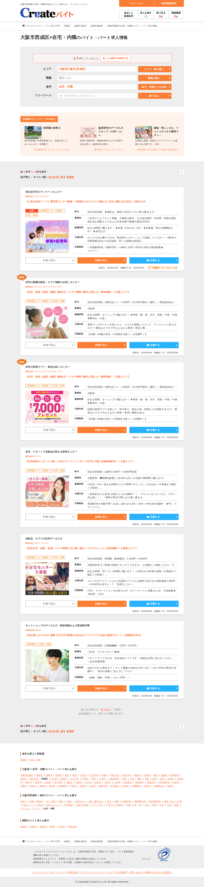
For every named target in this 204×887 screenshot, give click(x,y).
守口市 (88, 782)
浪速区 (104, 775)
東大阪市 (115, 786)
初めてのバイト (53, 805)
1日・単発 (51, 801)
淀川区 (54, 779)
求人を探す (146, 13)
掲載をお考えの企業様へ (159, 872)
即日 (109, 801)
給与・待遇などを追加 (154, 87)
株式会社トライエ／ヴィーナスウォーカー (44, 287)
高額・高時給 (36, 801)
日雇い (69, 801)
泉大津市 (58, 782)
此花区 (58, 775)
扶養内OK (127, 801)
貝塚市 (79, 782)
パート (37, 808)
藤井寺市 (103, 786)
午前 (162, 805)
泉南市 (126, 786)
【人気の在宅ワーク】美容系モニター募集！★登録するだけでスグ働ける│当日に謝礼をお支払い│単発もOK (85, 201)
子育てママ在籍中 (114, 805)
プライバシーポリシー (92, 872)
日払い (26, 805)
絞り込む (154, 95)
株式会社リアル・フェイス (37, 543)
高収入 (23, 801)
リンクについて (40, 872)
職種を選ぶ (154, 78)
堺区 (125, 779)
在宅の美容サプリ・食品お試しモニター (47, 366)
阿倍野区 (175, 775)
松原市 (176, 782)
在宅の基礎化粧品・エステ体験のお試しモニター (52, 282)
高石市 (92, 786)
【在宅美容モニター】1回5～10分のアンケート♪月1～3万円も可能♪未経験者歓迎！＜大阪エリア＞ (80, 461)
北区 (94, 779)
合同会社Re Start (33, 630)
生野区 (147, 775)
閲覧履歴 (176, 15)
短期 (61, 801)
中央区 (102, 779)
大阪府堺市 (114, 779)
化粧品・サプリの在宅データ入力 (44, 538)
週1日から (81, 801)
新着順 (70, 177)
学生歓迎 (68, 805)
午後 (169, 805)
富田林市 (139, 782)
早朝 (128, 805)
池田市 (38, 782)
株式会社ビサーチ (33, 456)
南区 (154, 779)
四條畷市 (136, 786)
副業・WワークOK (173, 801)
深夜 (154, 805)
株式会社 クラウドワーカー (37, 196)
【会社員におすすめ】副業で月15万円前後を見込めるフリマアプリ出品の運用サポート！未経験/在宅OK (83, 635)
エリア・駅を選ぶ (154, 69)
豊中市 (29, 782)
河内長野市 (164, 782)
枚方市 (98, 782)
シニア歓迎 (37, 805)
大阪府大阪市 (26, 775)
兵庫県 (52, 826)
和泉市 (33, 786)
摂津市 (83, 786)
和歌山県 (72, 826)
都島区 (39, 775)
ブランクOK (97, 805)
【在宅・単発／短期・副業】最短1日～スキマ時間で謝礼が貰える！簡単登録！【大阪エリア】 (78, 292)
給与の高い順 (56, 177)
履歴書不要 (140, 801)
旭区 (156, 775)
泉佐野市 (128, 782)
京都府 (33, 826)
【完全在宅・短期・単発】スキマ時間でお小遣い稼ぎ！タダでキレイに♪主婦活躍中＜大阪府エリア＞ (81, 548)
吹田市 (48, 782)
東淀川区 (127, 775)
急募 (117, 801)
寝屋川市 (151, 782)
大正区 (83, 775)
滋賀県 (23, 826)
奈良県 (62, 826)
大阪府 (42, 826)
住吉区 (23, 779)
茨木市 (107, 782)
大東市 (23, 786)
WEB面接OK (155, 801)
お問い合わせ (136, 872)
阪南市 (170, 786)
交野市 (147, 786)
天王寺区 (93, 775)
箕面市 (42, 786)
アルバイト (25, 808)
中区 (132, 779)
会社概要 (121, 872)
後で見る (161, 15)
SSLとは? (146, 859)
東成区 (137, 775)
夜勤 (177, 805)
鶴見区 (64, 779)
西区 (67, 775)
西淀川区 (115, 775)
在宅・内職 (35, 760)
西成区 (23, 760)
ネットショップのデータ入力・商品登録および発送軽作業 (57, 625)
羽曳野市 (63, 786)
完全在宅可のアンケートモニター (44, 191)
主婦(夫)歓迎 (82, 805)
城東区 (164, 775)
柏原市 (52, 786)
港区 (74, 775)
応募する (153, 260)
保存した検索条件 (128, 14)
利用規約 (73, 872)
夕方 (147, 805)
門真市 (73, 786)
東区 (140, 779)
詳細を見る (101, 260)
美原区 (170, 779)
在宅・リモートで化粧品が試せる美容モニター (51, 451)
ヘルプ (110, 872)
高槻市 (69, 782)
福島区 (49, 775)
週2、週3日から (96, 801)
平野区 (85, 779)
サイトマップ (58, 872)
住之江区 (74, 779)
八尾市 (117, 782)
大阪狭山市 (159, 786)
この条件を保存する (116, 58)
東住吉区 (34, 779)
